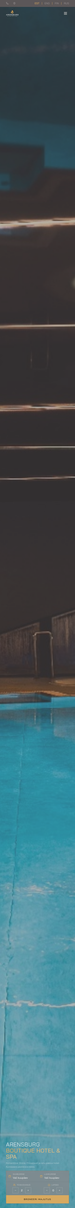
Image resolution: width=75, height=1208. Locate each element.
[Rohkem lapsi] (60, 1190)
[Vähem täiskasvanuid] (15, 1190)
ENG (47, 3)
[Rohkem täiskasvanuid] (28, 1190)
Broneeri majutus (37, 1199)
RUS (66, 3)
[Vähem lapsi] (47, 1190)
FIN (57, 3)
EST (37, 3)
